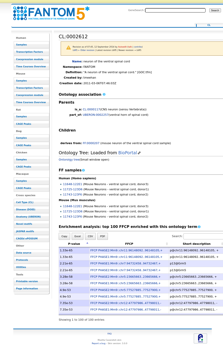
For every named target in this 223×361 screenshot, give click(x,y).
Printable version (27, 281)
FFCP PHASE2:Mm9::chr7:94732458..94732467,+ (125, 270)
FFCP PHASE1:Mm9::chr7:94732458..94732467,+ (125, 263)
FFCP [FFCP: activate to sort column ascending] (129, 243)
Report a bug (98, 343)
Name (76, 61)
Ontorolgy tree (69, 159)
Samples (21, 44)
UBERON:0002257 (96, 114)
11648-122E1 (72, 184)
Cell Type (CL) (24, 202)
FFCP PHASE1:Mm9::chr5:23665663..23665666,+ (125, 283)
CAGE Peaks (23, 124)
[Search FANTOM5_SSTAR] (175, 10)
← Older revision (86, 50)
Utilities (21, 267)
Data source (23, 253)
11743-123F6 (72, 194)
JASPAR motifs (25, 231)
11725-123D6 (73, 189)
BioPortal (127, 152)
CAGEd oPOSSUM (27, 238)
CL (209, 25)
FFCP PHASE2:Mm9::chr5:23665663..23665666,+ (125, 276)
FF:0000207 (91, 143)
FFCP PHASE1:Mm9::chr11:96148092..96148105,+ (126, 257)
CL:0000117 (91, 109)
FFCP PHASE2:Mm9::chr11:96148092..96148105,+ (126, 250)
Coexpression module (29, 59)
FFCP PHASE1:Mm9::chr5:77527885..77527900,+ (125, 296)
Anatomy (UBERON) (28, 217)
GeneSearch (136, 10)
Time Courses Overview (31, 66)
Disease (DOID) (25, 209)
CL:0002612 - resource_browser (48, 11)
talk (130, 47)
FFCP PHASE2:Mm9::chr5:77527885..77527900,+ (125, 290)
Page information (27, 288)
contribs (138, 47)
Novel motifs (24, 224)
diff (75, 50)
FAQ (109, 333)
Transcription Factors (29, 52)
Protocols (22, 260)
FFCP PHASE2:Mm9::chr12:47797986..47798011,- (125, 303)
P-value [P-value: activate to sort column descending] (74, 243)
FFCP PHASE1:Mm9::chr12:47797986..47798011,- (125, 309)
